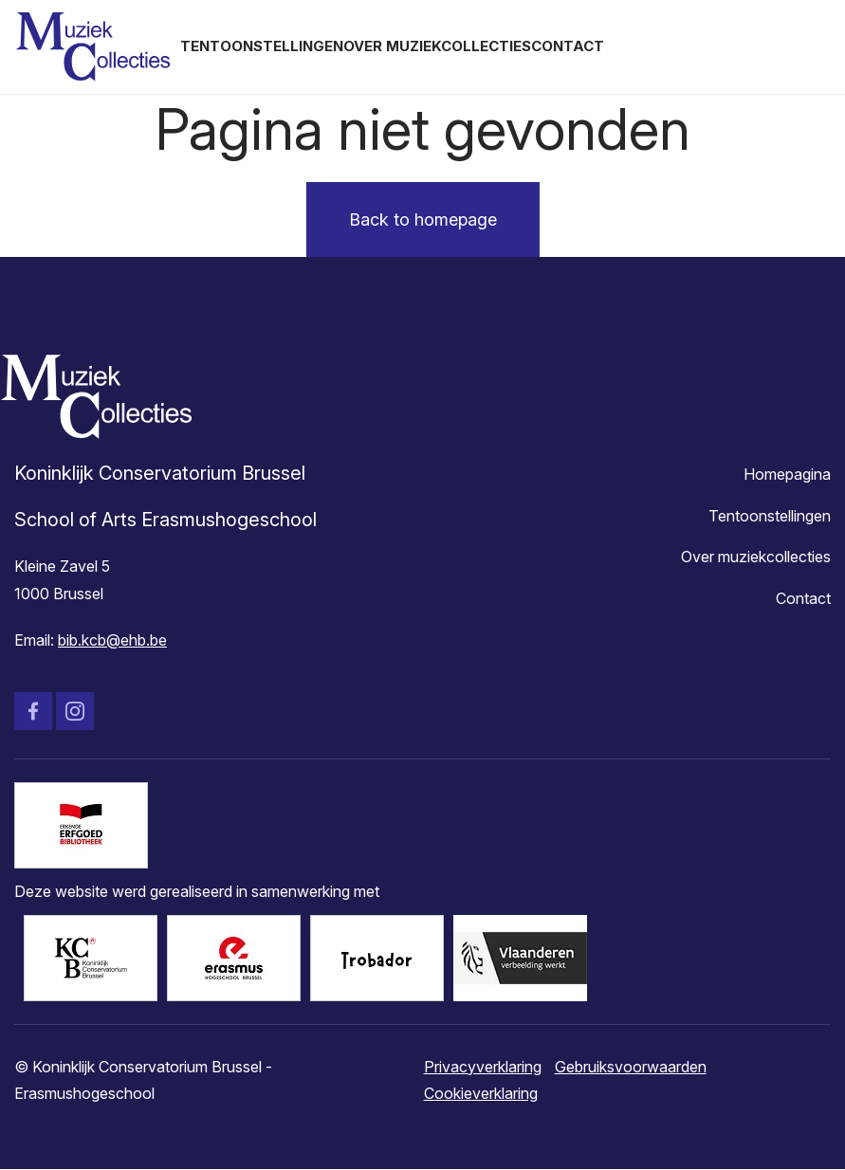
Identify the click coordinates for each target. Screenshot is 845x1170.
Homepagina (787, 474)
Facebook (33, 711)
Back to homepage (423, 219)
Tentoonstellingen (261, 46)
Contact (567, 46)
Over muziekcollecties (437, 46)
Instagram (75, 711)
